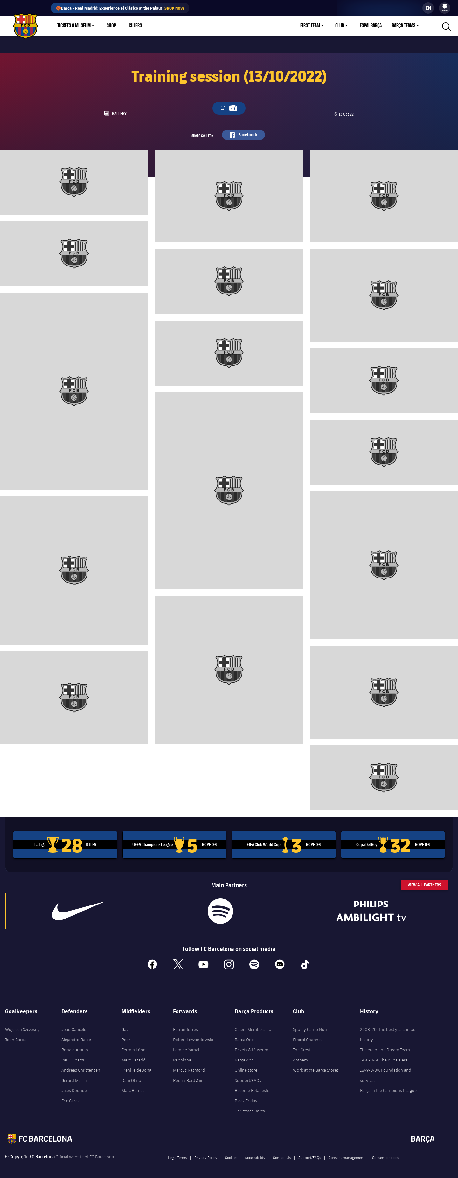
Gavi (125, 1027)
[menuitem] (444, 6)
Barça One (244, 1037)
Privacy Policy (205, 1155)
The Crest (301, 1047)
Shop (111, 26)
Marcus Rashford (189, 1067)
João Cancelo (74, 1027)
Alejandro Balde (76, 1037)
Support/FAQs (248, 1078)
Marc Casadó (133, 1057)
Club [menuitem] (339, 26)
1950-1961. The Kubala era (384, 1057)
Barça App (244, 1057)
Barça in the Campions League (388, 1088)
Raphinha (182, 1057)
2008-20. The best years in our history (388, 1032)
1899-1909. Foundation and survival (385, 1073)
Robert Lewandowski (193, 1037)
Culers (135, 26)
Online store (246, 1067)
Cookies (231, 1155)
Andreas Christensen (80, 1067)
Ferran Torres (185, 1027)
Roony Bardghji (187, 1078)
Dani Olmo (131, 1078)
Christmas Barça (250, 1108)
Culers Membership (253, 1027)
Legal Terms (177, 1155)
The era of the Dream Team (385, 1047)
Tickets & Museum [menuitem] (74, 26)
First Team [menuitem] (310, 26)
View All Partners (424, 882)
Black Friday (246, 1098)
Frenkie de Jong (136, 1067)
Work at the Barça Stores (316, 1067)
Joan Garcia (16, 1037)
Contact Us (282, 1155)
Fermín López (134, 1047)
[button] (445, 26)
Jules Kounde (74, 1088)
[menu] (444, 8)
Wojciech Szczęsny (22, 1027)
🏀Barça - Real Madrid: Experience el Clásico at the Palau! (120, 8)
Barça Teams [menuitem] (403, 26)
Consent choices (385, 1155)
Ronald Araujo (74, 1047)
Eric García (70, 1098)
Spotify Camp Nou (310, 1027)
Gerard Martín (74, 1078)
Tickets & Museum (251, 1047)
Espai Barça (371, 26)
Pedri (126, 1037)
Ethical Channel (307, 1037)
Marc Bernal (132, 1088)
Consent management (346, 1155)
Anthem (300, 1057)
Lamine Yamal (186, 1047)
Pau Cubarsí (72, 1057)
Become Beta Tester (253, 1088)
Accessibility (255, 1155)
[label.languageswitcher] (428, 8)
